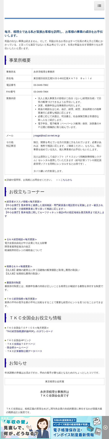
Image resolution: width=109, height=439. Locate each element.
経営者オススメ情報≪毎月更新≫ (23, 201)
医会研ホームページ (17, 347)
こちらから (66, 179)
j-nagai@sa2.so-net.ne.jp (47, 135)
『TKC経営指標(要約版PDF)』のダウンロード (29, 331)
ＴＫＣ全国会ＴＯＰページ (21, 344)
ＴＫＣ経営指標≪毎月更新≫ (21, 298)
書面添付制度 (13, 282)
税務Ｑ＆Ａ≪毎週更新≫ (18, 266)
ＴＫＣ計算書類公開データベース (24, 351)
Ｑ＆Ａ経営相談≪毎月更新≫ (21, 239)
